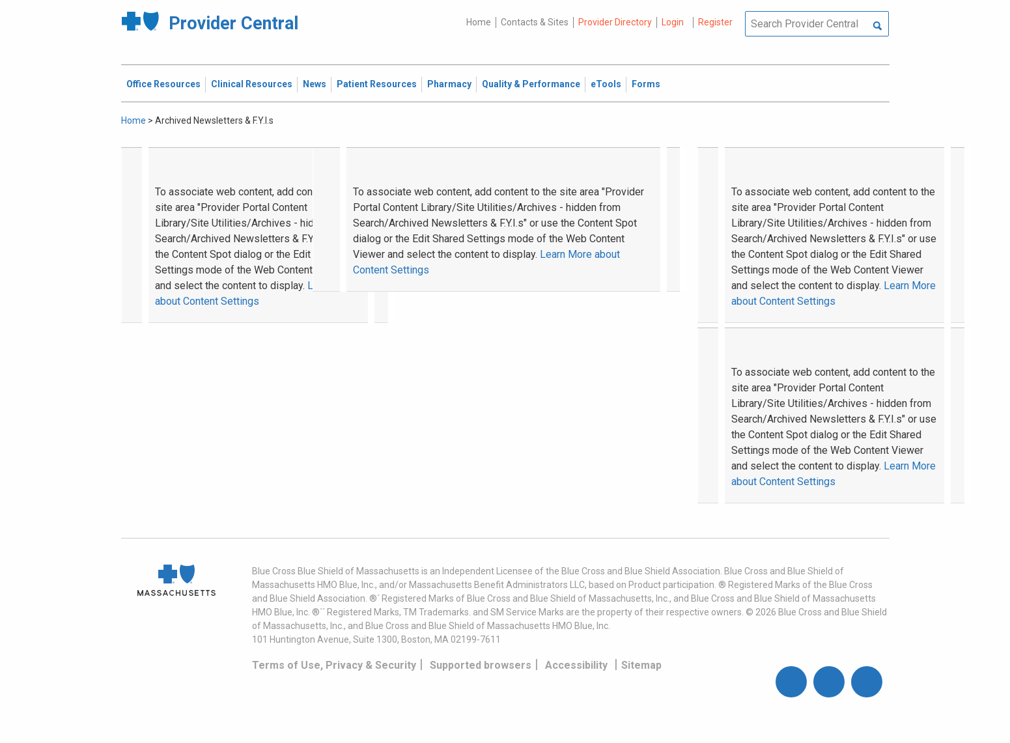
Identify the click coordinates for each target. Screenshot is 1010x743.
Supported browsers (480, 665)
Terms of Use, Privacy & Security (334, 665)
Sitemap (641, 665)
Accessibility (576, 665)
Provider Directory (615, 22)
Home (478, 22)
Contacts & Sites (534, 22)
